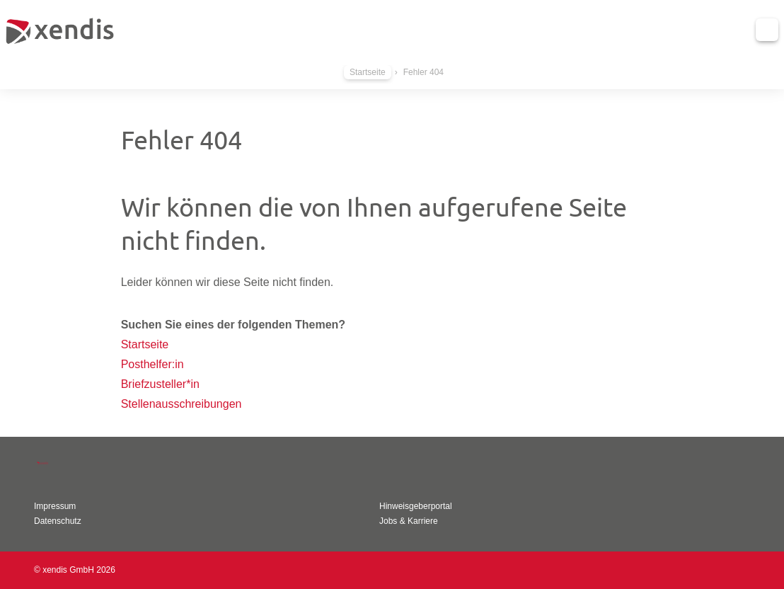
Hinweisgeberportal (415, 506)
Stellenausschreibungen (181, 404)
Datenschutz (57, 521)
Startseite (368, 72)
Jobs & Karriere (408, 521)
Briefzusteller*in (160, 384)
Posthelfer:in (152, 364)
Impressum (55, 506)
